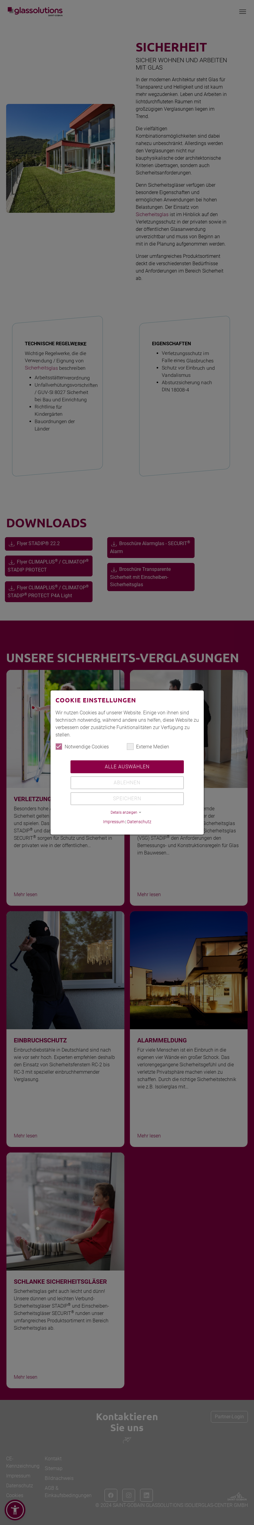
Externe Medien (148, 746)
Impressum (113, 821)
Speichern (127, 798)
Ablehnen (127, 782)
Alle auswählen (127, 767)
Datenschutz (139, 821)
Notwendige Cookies (82, 746)
